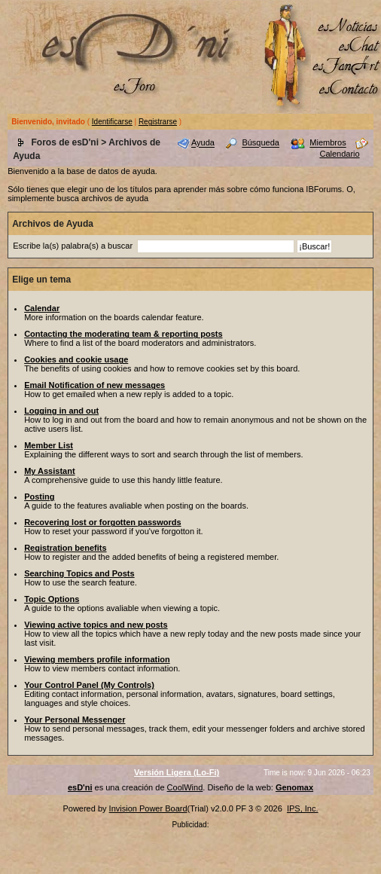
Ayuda (203, 143)
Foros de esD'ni (65, 142)
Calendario (339, 153)
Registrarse (158, 122)
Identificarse (112, 122)
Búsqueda (260, 143)
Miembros (327, 143)
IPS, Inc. (303, 808)
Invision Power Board (148, 808)
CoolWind (185, 787)
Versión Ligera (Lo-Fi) (176, 772)
